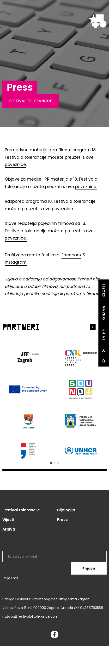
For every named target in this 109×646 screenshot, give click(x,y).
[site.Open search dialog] (103, 361)
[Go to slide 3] (58, 463)
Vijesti (8, 519)
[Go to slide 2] (54, 463)
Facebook (71, 255)
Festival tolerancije (21, 510)
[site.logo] (98, 21)
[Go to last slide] (93, 327)
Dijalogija (66, 510)
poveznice (15, 164)
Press (62, 519)
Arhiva (8, 529)
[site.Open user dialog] (103, 350)
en (103, 338)
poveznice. (86, 187)
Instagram (16, 262)
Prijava (88, 568)
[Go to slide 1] (51, 463)
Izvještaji (10, 578)
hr (103, 331)
